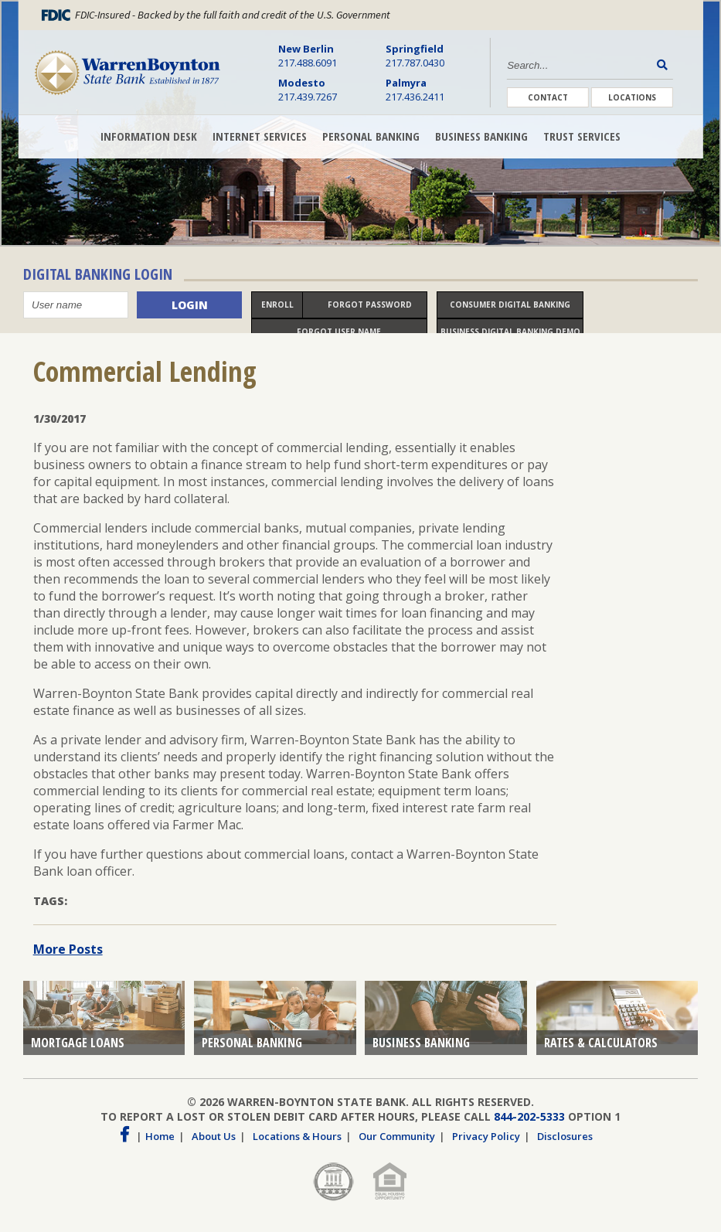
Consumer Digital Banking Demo (510, 310)
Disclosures (565, 1145)
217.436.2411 (415, 90)
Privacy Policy (486, 1145)
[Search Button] (664, 64)
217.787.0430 (415, 56)
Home (160, 1145)
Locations (632, 97)
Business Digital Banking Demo (510, 333)
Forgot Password (370, 306)
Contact (548, 97)
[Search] (580, 65)
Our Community (397, 1145)
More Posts (68, 958)
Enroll (277, 306)
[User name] (75, 306)
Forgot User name (339, 333)
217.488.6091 (307, 56)
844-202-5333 (529, 1125)
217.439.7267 (307, 90)
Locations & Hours (297, 1145)
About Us (214, 1145)
